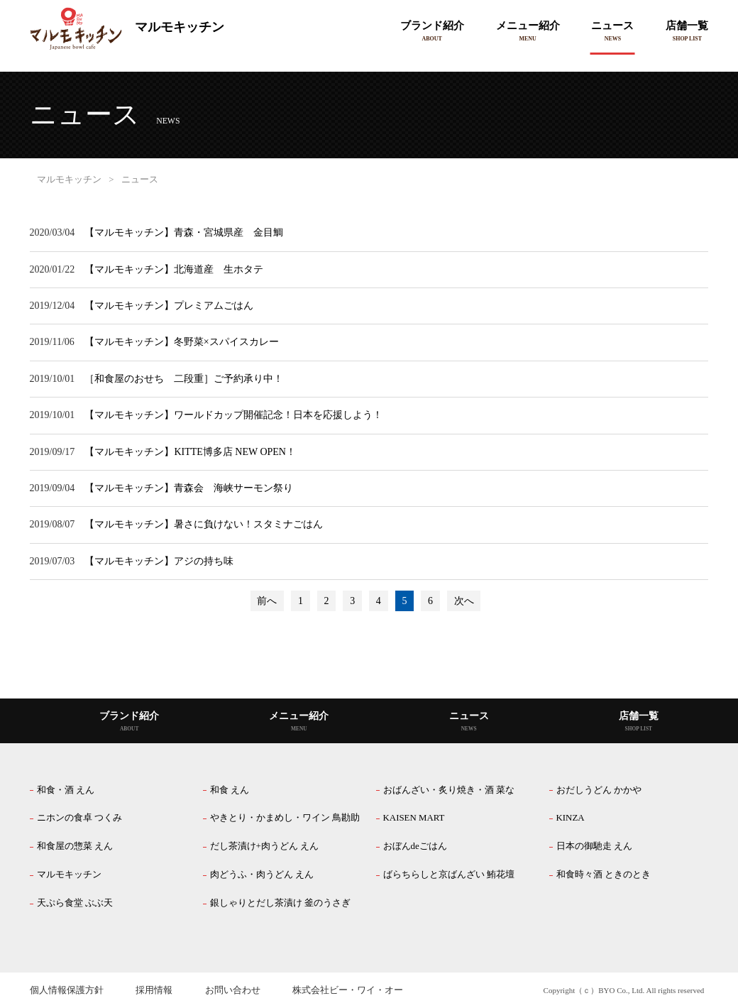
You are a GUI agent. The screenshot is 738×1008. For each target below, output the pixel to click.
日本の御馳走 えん (594, 846)
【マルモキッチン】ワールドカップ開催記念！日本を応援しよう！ (233, 415)
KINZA (570, 818)
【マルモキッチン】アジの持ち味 (158, 561)
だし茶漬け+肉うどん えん (264, 846)
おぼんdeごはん (415, 846)
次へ (464, 601)
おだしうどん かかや (598, 790)
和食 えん (229, 790)
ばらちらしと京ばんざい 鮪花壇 (448, 875)
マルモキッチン (127, 28)
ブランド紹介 (432, 25)
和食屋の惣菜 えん (75, 846)
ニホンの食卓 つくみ (79, 818)
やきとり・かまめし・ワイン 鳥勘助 (285, 818)
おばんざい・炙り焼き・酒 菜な (448, 790)
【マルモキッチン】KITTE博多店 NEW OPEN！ (190, 452)
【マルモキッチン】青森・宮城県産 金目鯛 (183, 232)
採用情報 (154, 990)
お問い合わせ (232, 990)
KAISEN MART (414, 818)
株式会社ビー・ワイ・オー (347, 990)
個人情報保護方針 (67, 990)
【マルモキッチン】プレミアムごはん (168, 305)
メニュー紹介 (528, 25)
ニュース (612, 25)
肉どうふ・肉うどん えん (262, 875)
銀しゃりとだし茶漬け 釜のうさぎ (280, 903)
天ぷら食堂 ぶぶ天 (75, 903)
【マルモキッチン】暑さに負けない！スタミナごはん (203, 524)
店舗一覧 (687, 25)
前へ (267, 601)
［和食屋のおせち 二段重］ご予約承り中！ (183, 378)
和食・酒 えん (65, 790)
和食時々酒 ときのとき (603, 875)
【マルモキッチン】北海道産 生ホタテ (173, 269)
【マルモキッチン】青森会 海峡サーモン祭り (188, 488)
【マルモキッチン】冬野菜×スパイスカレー (181, 341)
